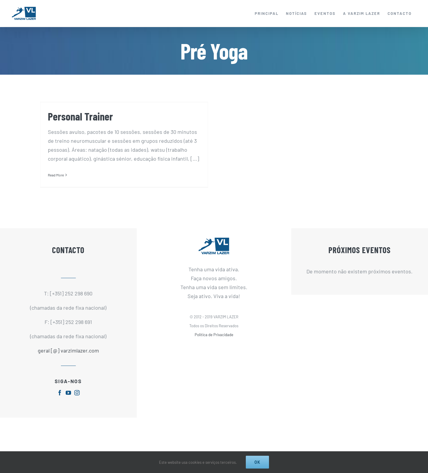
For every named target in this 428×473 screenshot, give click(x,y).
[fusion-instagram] (77, 399)
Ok (257, 462)
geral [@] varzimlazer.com (68, 358)
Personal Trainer (80, 116)
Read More (56, 175)
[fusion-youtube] (68, 399)
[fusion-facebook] (59, 399)
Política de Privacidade (214, 342)
